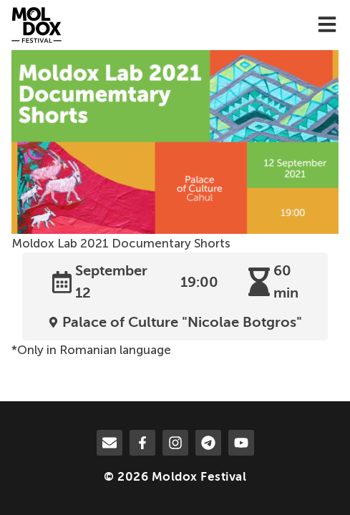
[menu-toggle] (327, 25)
